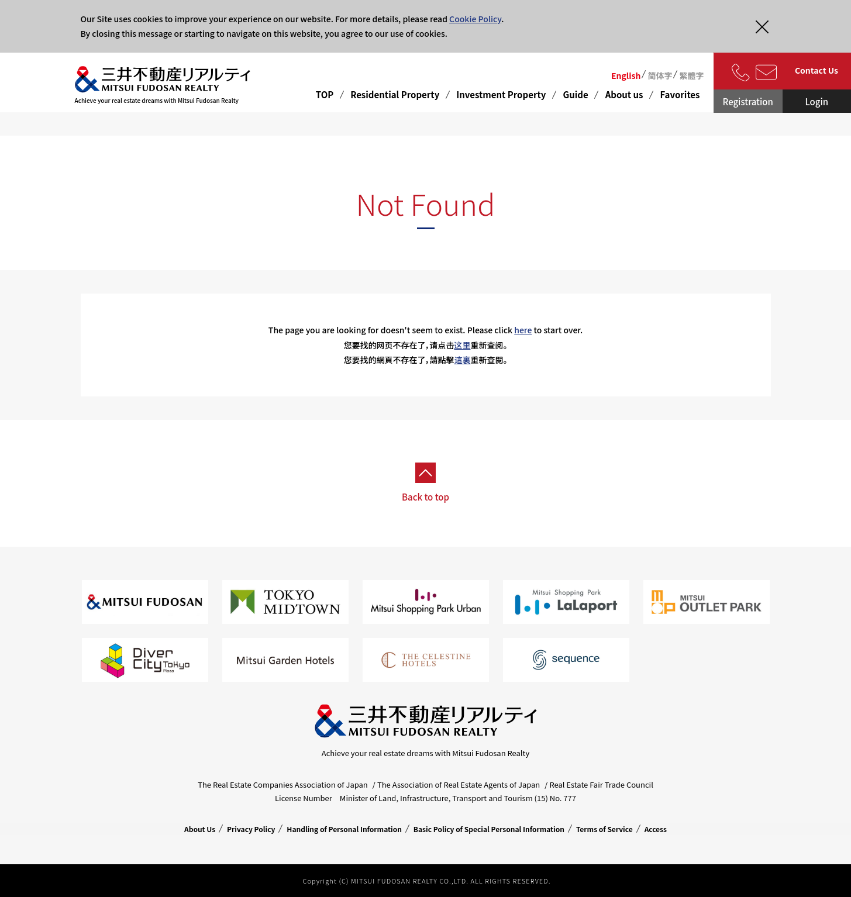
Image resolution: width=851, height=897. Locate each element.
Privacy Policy (251, 829)
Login (816, 101)
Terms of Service (604, 829)
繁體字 (691, 75)
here (523, 330)
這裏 (462, 359)
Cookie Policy (475, 19)
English (626, 75)
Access (656, 829)
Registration (748, 101)
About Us (199, 829)
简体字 (659, 75)
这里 (462, 345)
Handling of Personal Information (344, 829)
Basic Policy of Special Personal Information (489, 829)
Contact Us (816, 70)
